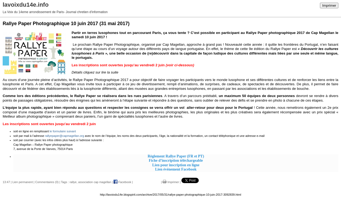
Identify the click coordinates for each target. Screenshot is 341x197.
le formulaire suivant (63, 131)
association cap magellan (94, 182)
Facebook (122, 182)
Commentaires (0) (47, 182)
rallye (73, 182)
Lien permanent (23, 182)
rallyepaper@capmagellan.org (64, 135)
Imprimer (329, 5)
